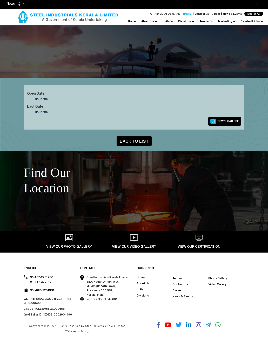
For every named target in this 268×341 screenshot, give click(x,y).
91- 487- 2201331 (42, 290)
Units (167, 21)
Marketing (226, 21)
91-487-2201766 (41, 277)
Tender (206, 21)
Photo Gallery (217, 278)
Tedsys (85, 331)
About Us (148, 21)
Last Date (35, 106)
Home (132, 21)
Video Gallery (217, 284)
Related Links (251, 21)
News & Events (232, 13)
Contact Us (202, 13)
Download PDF (224, 121)
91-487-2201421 (41, 281)
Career (216, 13)
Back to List (134, 141)
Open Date (35, 93)
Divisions (186, 21)
